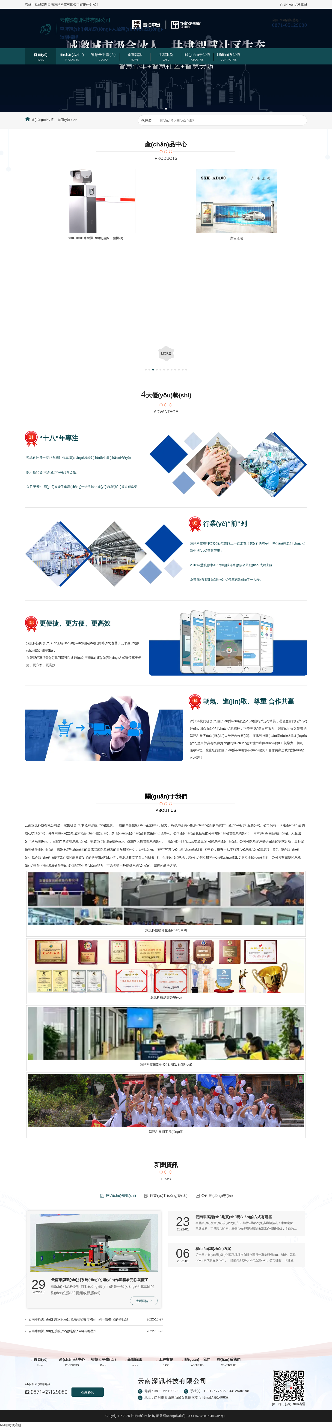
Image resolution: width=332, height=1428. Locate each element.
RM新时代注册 (10, 1425)
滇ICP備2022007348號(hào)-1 (206, 1416)
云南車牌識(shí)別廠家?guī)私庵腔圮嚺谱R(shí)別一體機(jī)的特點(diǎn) (78, 1319)
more (166, 353)
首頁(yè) (40, 55)
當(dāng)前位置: (40, 119)
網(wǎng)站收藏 (293, 4)
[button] (162, 108)
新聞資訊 (134, 55)
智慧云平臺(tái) (103, 55)
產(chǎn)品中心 (72, 55)
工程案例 (166, 55)
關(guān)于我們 (197, 55)
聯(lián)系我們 (228, 55)
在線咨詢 (87, 1392)
